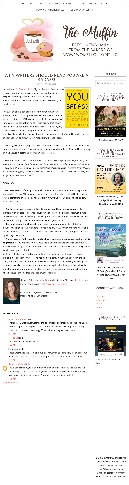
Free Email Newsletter (80, 10)
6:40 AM (12, 379)
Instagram (100, 299)
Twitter (99, 303)
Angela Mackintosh (17, 319)
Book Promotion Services (50, 10)
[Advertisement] (110, 410)
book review (29, 292)
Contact (104, 3)
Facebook (100, 296)
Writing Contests (86, 3)
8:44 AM (12, 334)
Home (23, 3)
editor (46, 280)
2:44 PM (12, 345)
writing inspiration (38, 296)
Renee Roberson (16, 363)
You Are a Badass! (26, 89)
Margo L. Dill (42, 292)
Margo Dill (13, 337)
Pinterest (99, 307)
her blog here (82, 280)
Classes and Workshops (59, 3)
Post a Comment (11, 382)
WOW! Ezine (36, 3)
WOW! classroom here (56, 283)
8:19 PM (12, 360)
